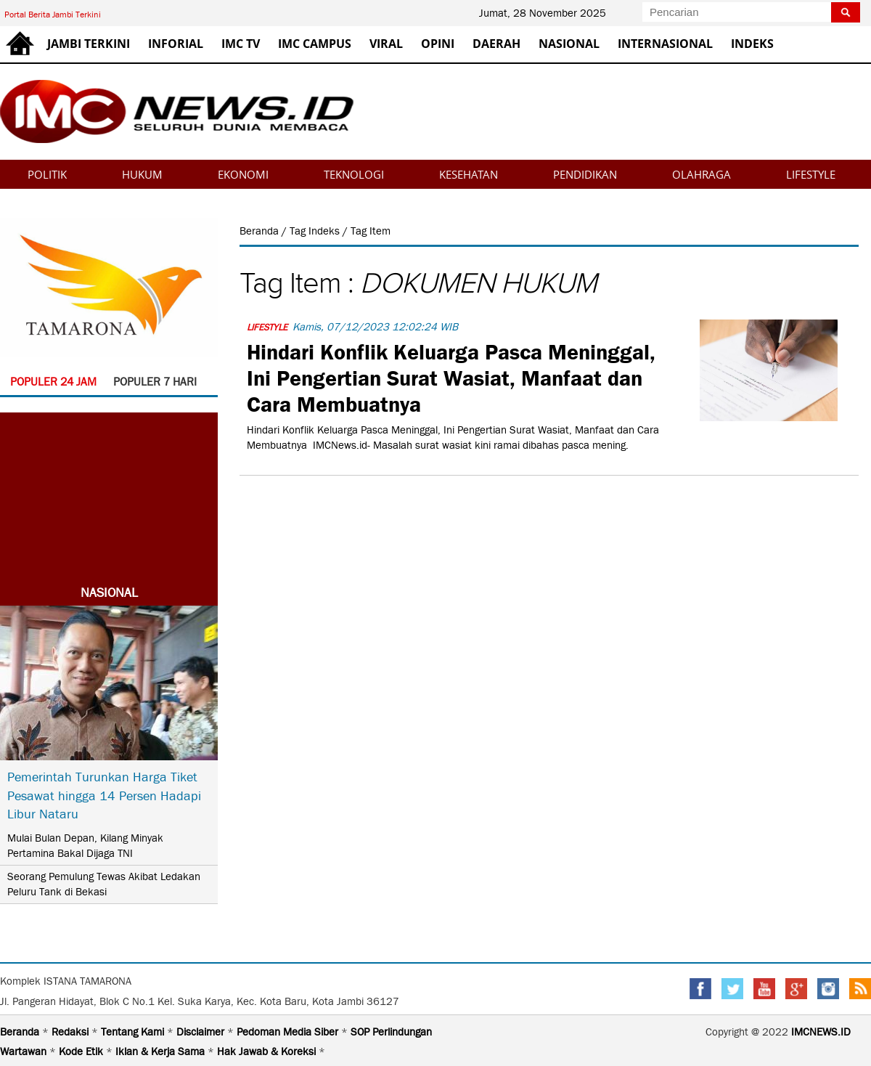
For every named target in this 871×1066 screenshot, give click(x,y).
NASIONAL (569, 44)
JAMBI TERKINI (88, 44)
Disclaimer (201, 1031)
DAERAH (496, 44)
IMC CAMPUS (314, 44)
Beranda (261, 230)
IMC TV (240, 44)
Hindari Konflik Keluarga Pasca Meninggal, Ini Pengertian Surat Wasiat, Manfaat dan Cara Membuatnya (451, 376)
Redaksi (71, 1031)
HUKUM (142, 174)
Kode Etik (82, 1051)
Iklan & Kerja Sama (161, 1051)
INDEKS (752, 44)
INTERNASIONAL (665, 44)
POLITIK (47, 174)
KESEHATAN (468, 174)
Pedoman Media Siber (289, 1031)
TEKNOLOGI (354, 174)
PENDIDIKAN (585, 174)
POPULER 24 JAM (53, 381)
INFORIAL (175, 44)
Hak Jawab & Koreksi (268, 1051)
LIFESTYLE (810, 174)
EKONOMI (243, 174)
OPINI (437, 44)
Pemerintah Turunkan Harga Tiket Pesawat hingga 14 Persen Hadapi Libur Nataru (104, 795)
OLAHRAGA (701, 174)
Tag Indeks (316, 230)
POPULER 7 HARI (155, 381)
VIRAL (386, 44)
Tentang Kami (134, 1031)
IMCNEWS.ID (821, 1031)
